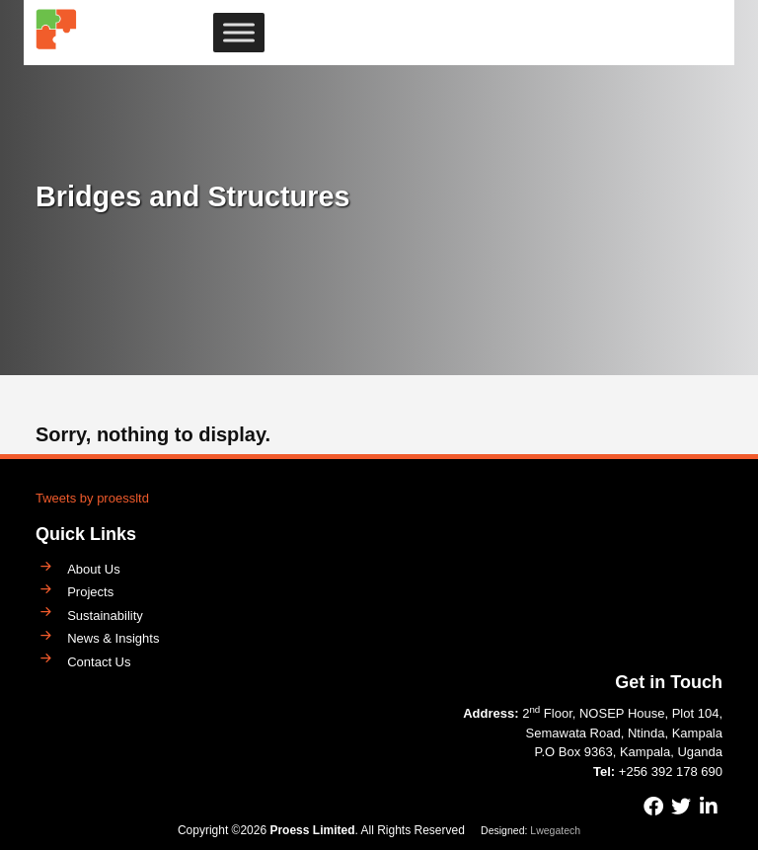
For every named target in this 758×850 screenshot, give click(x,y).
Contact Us (98, 662)
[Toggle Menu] (239, 33)
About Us (93, 569)
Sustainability (105, 615)
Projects (90, 591)
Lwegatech (555, 830)
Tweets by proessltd (92, 498)
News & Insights (113, 638)
